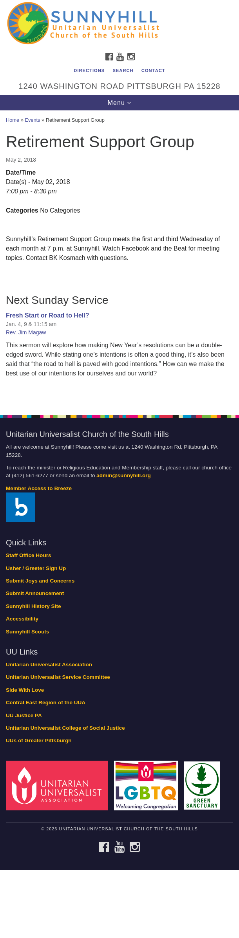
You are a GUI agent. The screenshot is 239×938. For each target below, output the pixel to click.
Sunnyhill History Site (33, 606)
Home (12, 120)
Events (32, 120)
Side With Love (25, 690)
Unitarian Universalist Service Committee (58, 677)
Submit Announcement (35, 593)
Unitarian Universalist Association (49, 664)
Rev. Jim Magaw (26, 332)
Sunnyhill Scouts (27, 632)
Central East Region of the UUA (45, 702)
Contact (153, 70)
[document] (119, 258)
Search (122, 70)
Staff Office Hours (28, 555)
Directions (89, 70)
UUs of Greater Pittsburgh (39, 740)
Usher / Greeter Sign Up (36, 568)
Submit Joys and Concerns (40, 581)
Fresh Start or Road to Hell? (47, 315)
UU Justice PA (24, 715)
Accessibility (22, 619)
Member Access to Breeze (39, 488)
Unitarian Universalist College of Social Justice (65, 728)
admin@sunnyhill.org (123, 475)
